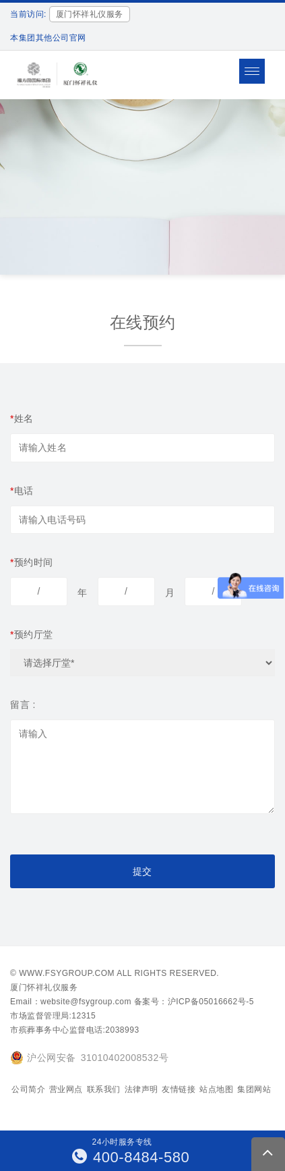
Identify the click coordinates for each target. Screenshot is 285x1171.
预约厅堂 (31, 634)
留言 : (23, 704)
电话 (22, 490)
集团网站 (254, 1089)
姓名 (22, 418)
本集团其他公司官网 (48, 38)
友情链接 (178, 1089)
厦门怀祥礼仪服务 (43, 987)
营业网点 (66, 1089)
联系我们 (104, 1089)
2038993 (122, 1030)
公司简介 (28, 1089)
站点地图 (216, 1089)
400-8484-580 (131, 1157)
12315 (83, 1015)
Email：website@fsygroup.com (70, 1001)
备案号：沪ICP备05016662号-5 (194, 1001)
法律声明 (141, 1089)
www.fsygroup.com (67, 973)
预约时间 (31, 562)
